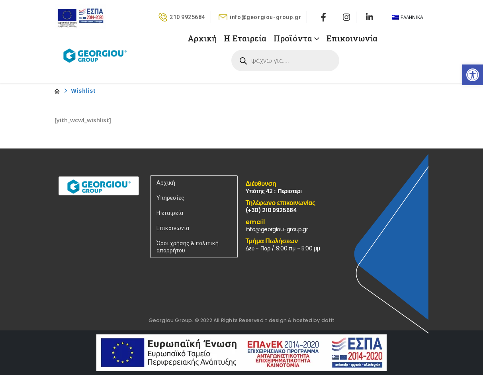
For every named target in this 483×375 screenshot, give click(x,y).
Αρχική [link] (202, 38)
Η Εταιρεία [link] (245, 38)
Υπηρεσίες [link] (170, 198)
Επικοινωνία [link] (352, 38)
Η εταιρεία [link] (169, 213)
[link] (472, 74)
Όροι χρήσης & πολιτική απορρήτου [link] (187, 247)
